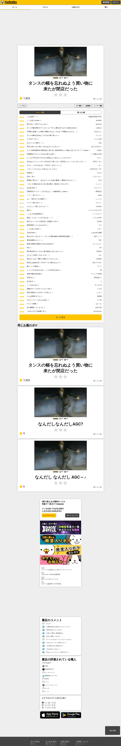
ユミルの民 (98, 139)
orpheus (99, 128)
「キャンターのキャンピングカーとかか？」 (57, 639)
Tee (100, 247)
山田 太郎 (98, 307)
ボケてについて (80, 744)
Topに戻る (112, 730)
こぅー (45, 691)
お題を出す (76, 7)
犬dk (45, 666)
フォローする (49, 705)
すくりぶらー (97, 244)
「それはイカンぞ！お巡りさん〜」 (54, 643)
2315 (100, 180)
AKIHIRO (99, 120)
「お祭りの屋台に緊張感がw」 (53, 633)
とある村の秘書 (96, 233)
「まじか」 (47, 624)
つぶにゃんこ (97, 176)
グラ (100, 225)
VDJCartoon (98, 311)
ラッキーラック (48, 672)
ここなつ (99, 292)
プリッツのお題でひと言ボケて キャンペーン (60, 569)
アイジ (99, 266)
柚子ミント (98, 236)
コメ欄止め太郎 (96, 154)
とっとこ (99, 184)
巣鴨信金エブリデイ (50, 676)
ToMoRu (99, 251)
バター (99, 229)
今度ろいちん (97, 161)
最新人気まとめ (50, 744)
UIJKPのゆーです (96, 169)
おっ (100, 165)
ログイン (116, 2)
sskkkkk (99, 259)
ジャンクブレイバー (50, 685)
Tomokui (99, 206)
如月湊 (99, 221)
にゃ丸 (99, 289)
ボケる (45, 7)
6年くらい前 (97, 99)
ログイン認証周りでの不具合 (60, 583)
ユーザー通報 (98, 106)
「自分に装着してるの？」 (52, 636)
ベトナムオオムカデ (95, 210)
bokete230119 (48, 669)
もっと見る (60, 317)
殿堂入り (33, 744)
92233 (45, 679)
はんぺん (99, 304)
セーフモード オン (49, 515)
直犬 (100, 240)
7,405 (24, 98)
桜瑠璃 (99, 296)
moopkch (46, 663)
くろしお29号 (97, 218)
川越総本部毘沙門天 (95, 117)
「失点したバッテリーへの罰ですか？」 (56, 652)
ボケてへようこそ (72, 515)
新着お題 (63, 744)
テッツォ (99, 135)
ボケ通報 (78, 106)
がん (100, 255)
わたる (99, 173)
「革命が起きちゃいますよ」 (52, 630)
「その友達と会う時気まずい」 (53, 646)
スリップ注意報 (96, 274)
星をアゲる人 (97, 262)
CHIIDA (99, 150)
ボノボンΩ (98, 285)
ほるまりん (98, 131)
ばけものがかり (96, 146)
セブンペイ (98, 188)
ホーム (14, 7)
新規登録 (106, 2)
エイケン (99, 203)
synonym (99, 124)
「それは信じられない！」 (52, 649)
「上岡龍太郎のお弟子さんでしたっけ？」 (57, 627)
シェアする (22, 106)
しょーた (99, 199)
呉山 (100, 143)
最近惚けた (98, 277)
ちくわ (45, 688)
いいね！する (49, 703)
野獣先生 (99, 191)
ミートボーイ (97, 214)
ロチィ (99, 158)
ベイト (45, 682)
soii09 (100, 195)
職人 (106, 7)
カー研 (99, 300)
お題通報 (87, 106)
